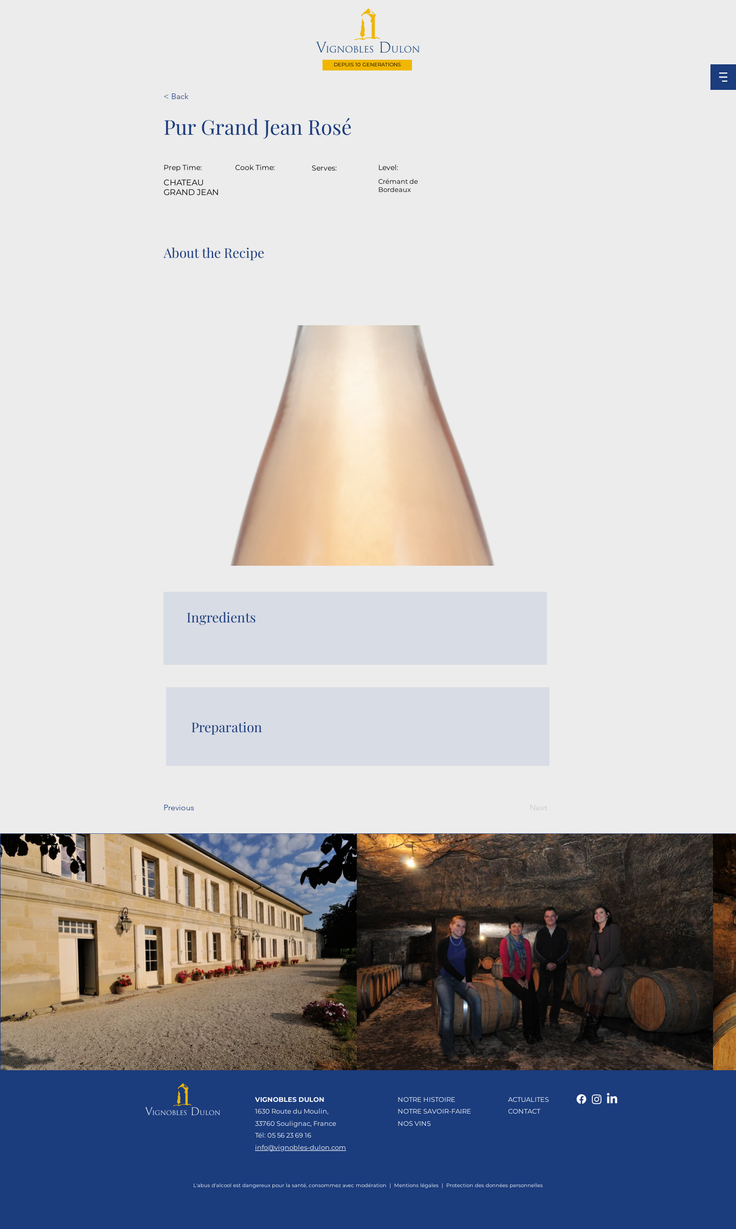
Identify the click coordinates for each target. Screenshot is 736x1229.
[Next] (521, 808)
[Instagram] (596, 1099)
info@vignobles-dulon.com (300, 1147)
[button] (723, 77)
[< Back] (197, 96)
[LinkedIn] (612, 1099)
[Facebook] (581, 1099)
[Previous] (197, 808)
